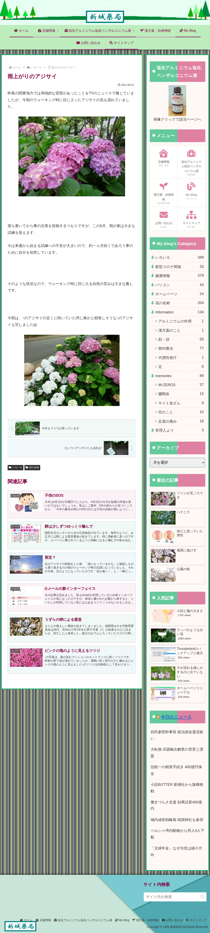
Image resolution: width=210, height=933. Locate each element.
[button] (202, 897)
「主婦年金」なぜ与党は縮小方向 (176, 851)
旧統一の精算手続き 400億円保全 (176, 770)
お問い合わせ (170, 920)
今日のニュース (176, 717)
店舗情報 (36, 920)
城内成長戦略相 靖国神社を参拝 (177, 820)
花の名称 (32, 467)
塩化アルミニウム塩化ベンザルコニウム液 (77, 920)
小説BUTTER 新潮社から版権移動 (177, 788)
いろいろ (15, 467)
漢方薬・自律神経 (142, 920)
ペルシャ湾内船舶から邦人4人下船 (177, 834)
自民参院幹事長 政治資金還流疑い (177, 735)
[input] (175, 897)
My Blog (118, 920)
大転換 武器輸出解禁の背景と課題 (177, 752)
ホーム (17, 920)
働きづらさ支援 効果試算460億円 (176, 805)
